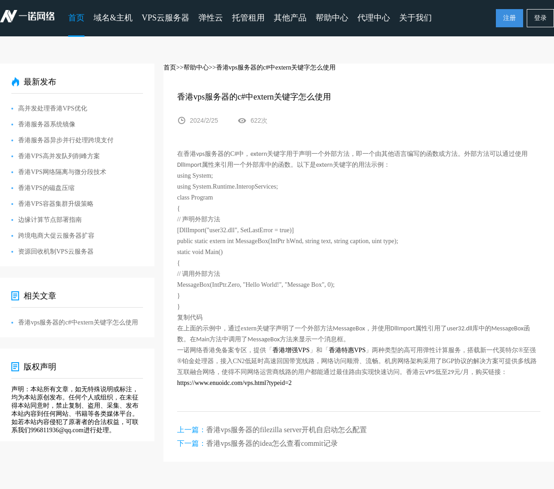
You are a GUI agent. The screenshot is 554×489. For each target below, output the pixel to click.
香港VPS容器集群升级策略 (56, 203)
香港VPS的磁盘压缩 (46, 188)
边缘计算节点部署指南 (50, 219)
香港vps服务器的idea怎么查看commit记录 (272, 443)
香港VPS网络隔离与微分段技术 (62, 172)
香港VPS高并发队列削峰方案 (59, 156)
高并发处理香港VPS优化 (52, 108)
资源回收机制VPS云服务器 (56, 251)
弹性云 (210, 17)
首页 (76, 17)
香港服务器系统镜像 (46, 124)
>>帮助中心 (192, 67)
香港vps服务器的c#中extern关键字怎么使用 (78, 322)
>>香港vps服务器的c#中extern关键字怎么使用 (272, 67)
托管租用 (248, 17)
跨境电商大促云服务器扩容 (56, 235)
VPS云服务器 (165, 17)
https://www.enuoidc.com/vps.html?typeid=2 (234, 382)
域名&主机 (113, 17)
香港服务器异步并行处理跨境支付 (66, 140)
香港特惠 (341, 350)
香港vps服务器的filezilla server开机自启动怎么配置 (286, 430)
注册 (509, 18)
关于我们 (415, 17)
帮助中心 (332, 17)
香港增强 (285, 350)
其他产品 (290, 17)
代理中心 (373, 17)
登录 (540, 18)
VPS (304, 350)
